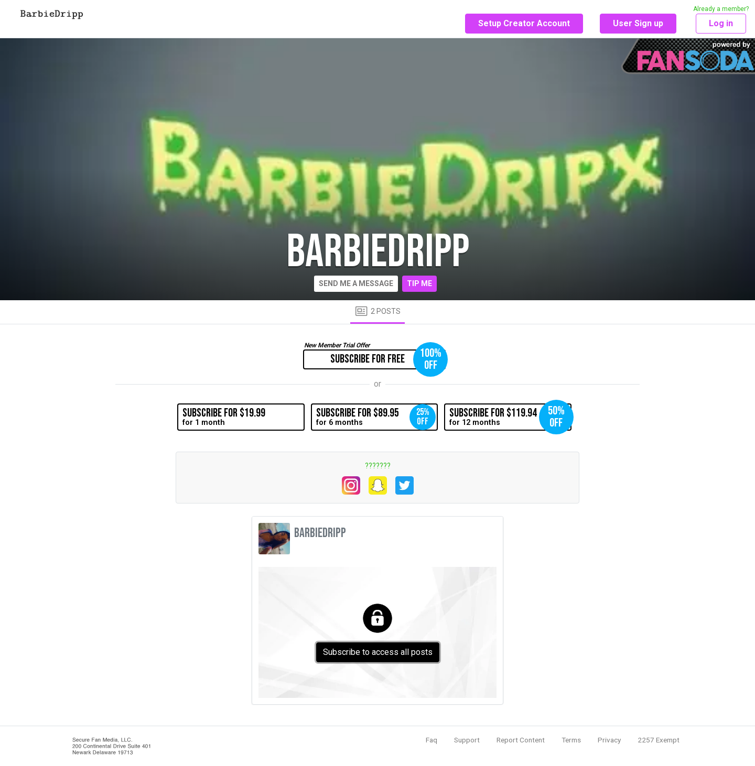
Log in (721, 23)
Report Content (521, 740)
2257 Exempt (659, 740)
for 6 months (376, 417)
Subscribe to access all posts (378, 652)
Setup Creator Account (524, 23)
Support (467, 740)
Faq (431, 740)
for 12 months (510, 417)
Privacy (609, 740)
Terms (571, 740)
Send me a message (356, 283)
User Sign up (638, 23)
